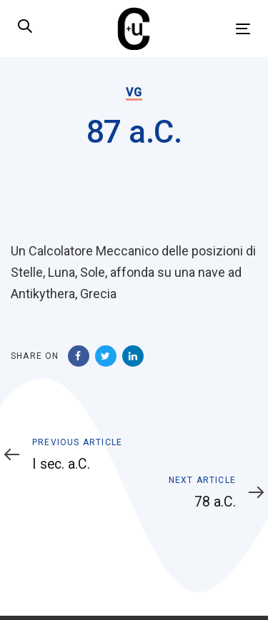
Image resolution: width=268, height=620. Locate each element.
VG (134, 92)
